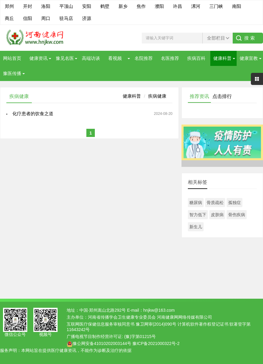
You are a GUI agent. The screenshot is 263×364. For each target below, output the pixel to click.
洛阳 (45, 6)
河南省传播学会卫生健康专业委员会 (122, 317)
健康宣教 (249, 58)
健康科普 (222, 58)
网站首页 (12, 58)
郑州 (9, 6)
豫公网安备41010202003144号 (102, 343)
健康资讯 (38, 58)
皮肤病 (217, 214)
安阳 (86, 6)
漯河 (195, 6)
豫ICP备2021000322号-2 (156, 343)
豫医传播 (12, 73)
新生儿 (195, 226)
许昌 (177, 6)
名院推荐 (144, 58)
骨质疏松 (215, 202)
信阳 (27, 18)
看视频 (115, 58)
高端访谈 (91, 58)
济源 (86, 18)
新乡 (123, 6)
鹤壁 (104, 6)
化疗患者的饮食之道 (32, 113)
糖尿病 (195, 202)
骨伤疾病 (236, 214)
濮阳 (159, 6)
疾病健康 (157, 96)
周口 (45, 18)
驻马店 (66, 18)
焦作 (141, 6)
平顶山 (66, 6)
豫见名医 (65, 58)
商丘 (9, 18)
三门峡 (216, 6)
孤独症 (234, 202)
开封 (27, 6)
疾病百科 (196, 58)
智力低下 (197, 214)
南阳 (236, 6)
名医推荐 (170, 58)
